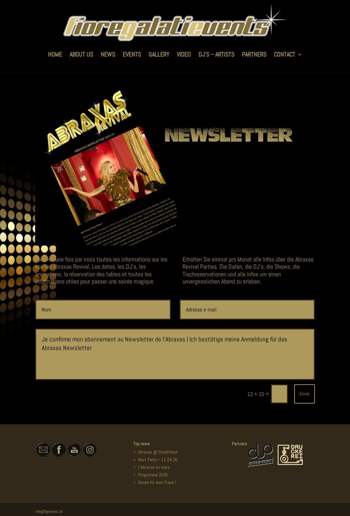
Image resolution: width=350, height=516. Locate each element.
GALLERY (158, 54)
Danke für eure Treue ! (157, 482)
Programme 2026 (153, 475)
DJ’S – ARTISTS (216, 54)
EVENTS (132, 54)
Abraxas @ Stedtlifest (158, 452)
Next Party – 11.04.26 (157, 460)
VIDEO (184, 54)
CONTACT (284, 54)
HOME (55, 54)
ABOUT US (81, 54)
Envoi (304, 393)
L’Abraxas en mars (153, 467)
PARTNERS (254, 54)
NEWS (108, 54)
